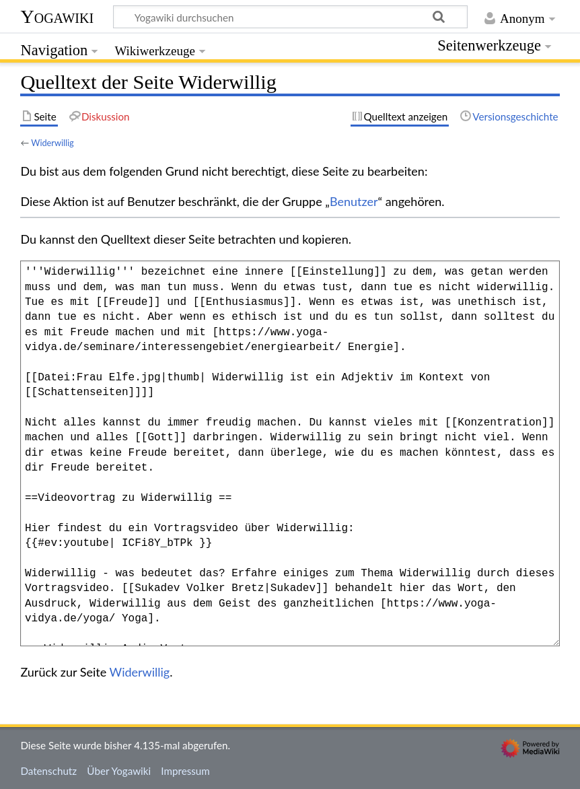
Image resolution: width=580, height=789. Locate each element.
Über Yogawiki (119, 771)
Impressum (185, 771)
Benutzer (354, 201)
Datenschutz (48, 771)
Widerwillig (52, 142)
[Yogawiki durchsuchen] (290, 17)
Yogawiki (57, 16)
